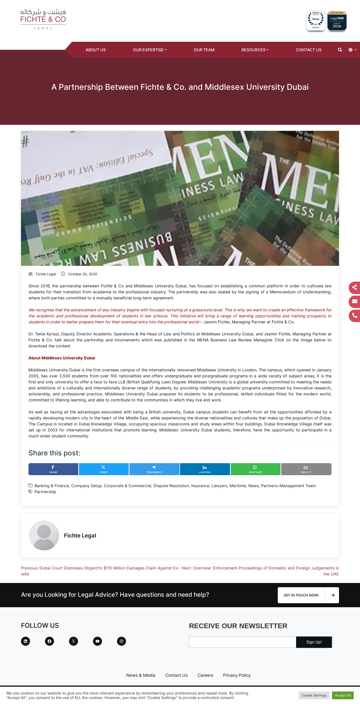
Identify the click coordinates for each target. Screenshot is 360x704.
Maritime (238, 485)
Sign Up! (314, 642)
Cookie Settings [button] (314, 695)
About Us (96, 49)
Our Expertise (148, 49)
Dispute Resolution (171, 485)
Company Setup (86, 485)
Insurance (200, 485)
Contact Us (309, 49)
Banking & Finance (51, 485)
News (253, 485)
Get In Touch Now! (309, 595)
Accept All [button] (343, 695)
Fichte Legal (46, 274)
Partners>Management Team (288, 485)
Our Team (204, 49)
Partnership (45, 491)
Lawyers (219, 485)
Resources (254, 49)
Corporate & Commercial (127, 485)
